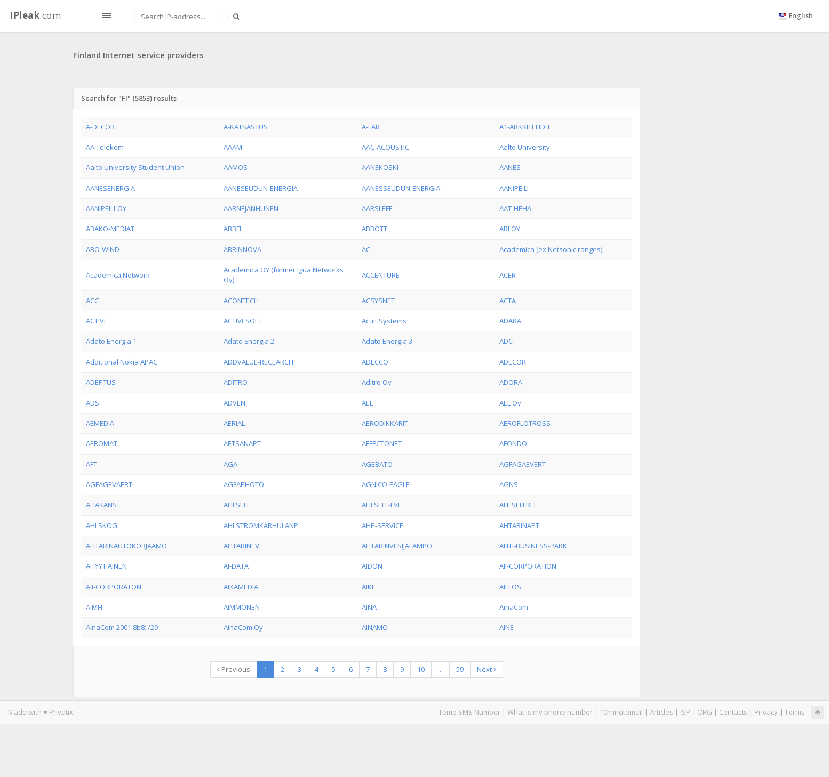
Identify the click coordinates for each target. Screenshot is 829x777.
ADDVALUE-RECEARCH (258, 362)
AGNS (508, 484)
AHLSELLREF (518, 504)
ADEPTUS (101, 382)
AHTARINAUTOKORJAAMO (126, 546)
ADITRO (236, 382)
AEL (367, 403)
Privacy (766, 712)
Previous (233, 669)
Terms (795, 712)
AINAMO (375, 627)
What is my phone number (550, 712)
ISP (685, 712)
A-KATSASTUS (246, 127)
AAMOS (236, 167)
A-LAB (371, 127)
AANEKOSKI (380, 167)
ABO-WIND (102, 249)
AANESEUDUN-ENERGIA (261, 188)
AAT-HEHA (515, 208)
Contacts (733, 712)
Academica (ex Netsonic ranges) (550, 249)
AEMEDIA (100, 423)
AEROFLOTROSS (525, 423)
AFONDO (513, 443)
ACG (93, 300)
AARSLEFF (377, 208)
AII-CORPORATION (527, 566)
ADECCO (375, 362)
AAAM (233, 147)
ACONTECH (241, 300)
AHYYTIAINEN (106, 566)
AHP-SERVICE (382, 525)
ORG (704, 712)
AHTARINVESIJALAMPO (397, 546)
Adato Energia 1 (111, 341)
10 (421, 669)
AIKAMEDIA (241, 587)
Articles (661, 712)
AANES (510, 167)
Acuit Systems (384, 321)
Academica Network (118, 275)
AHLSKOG (101, 525)
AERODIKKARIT (385, 423)
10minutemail (621, 712)
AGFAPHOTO (244, 484)
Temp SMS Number (469, 712)
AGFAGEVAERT (109, 484)
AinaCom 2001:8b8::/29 (122, 627)
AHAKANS (101, 504)
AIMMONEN (242, 607)
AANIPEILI (514, 188)
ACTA (507, 300)
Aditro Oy (377, 382)
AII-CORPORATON (113, 587)
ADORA (510, 382)
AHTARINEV (241, 546)
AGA (230, 464)
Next (486, 669)
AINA (369, 607)
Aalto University (524, 147)
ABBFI (232, 228)
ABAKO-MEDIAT (110, 228)
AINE (506, 627)
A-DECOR (100, 127)
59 (460, 669)
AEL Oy (510, 403)
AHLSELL (237, 504)
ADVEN (234, 403)
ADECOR (512, 362)
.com (35, 15)
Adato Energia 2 (249, 341)
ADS (92, 403)
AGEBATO (377, 464)
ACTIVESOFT (243, 321)
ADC (506, 341)
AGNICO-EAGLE (386, 484)
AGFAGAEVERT (522, 464)
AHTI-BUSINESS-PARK (533, 546)
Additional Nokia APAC (121, 362)
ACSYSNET (378, 300)
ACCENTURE (381, 275)
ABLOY (509, 228)
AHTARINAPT (519, 525)
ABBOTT (374, 228)
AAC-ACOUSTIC (385, 147)
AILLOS (510, 587)
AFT (91, 464)
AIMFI (94, 607)
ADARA (510, 321)
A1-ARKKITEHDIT (525, 127)
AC (366, 249)
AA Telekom (105, 147)
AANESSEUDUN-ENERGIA (401, 188)
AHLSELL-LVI (381, 504)
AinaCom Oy (243, 627)
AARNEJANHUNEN (251, 208)
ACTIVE (97, 321)
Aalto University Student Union (135, 167)
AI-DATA (236, 566)
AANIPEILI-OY (106, 208)
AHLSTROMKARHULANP (261, 525)
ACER (507, 275)
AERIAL (234, 423)
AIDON (372, 566)
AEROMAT (101, 443)
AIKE (369, 587)
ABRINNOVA (242, 249)
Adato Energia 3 (387, 341)
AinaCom (513, 607)
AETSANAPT (242, 443)
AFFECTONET (382, 443)
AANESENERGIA (110, 188)
